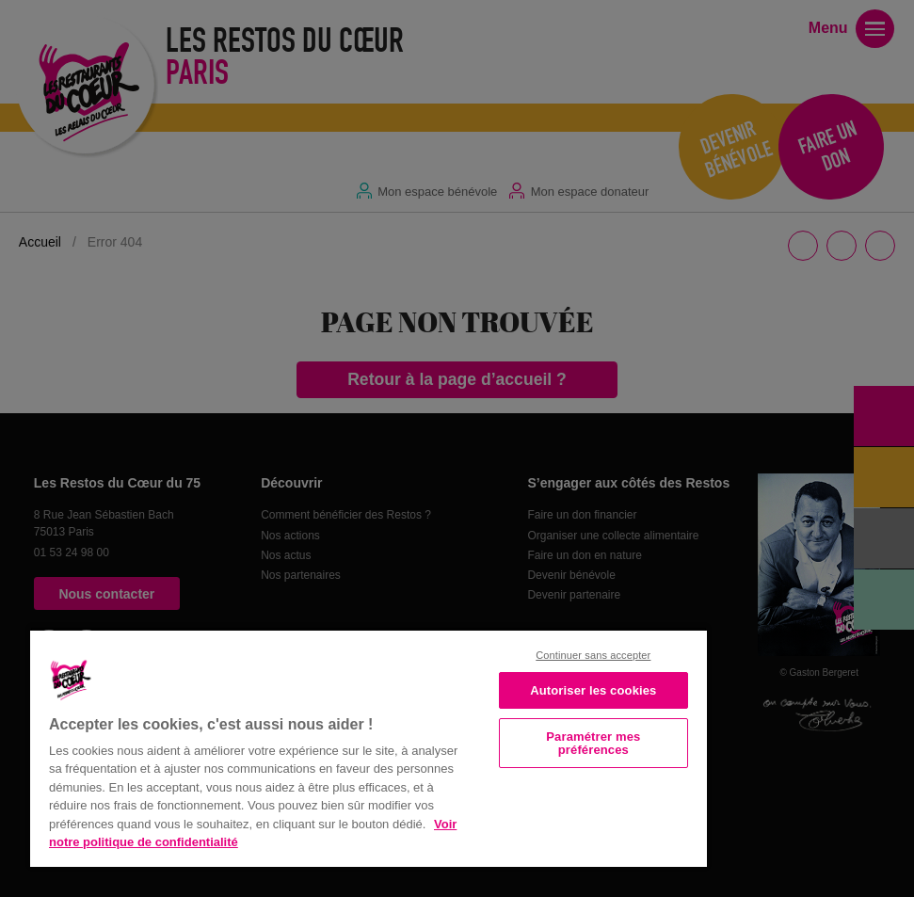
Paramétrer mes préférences (593, 742)
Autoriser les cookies (593, 690)
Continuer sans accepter (593, 655)
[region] (368, 747)
